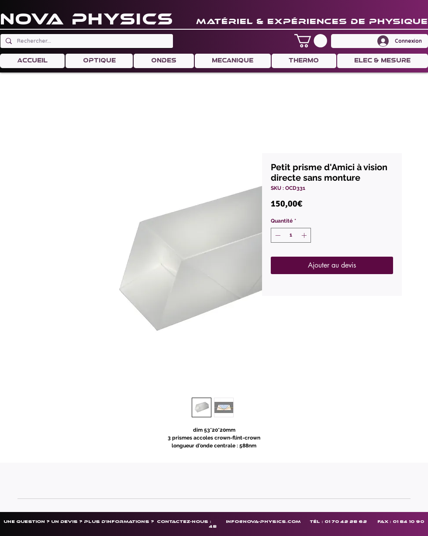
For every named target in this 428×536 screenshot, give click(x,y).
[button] (310, 41)
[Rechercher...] (86, 41)
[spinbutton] (291, 235)
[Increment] (305, 235)
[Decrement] (277, 235)
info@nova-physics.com (263, 521)
